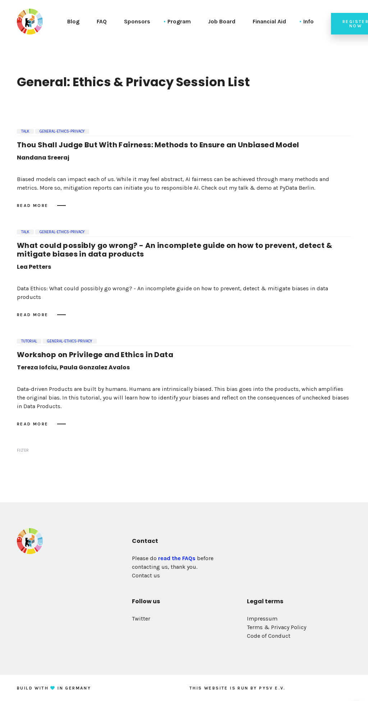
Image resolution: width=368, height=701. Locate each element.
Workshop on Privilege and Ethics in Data (95, 355)
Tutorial (29, 341)
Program (179, 21)
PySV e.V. (272, 688)
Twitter (141, 618)
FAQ (102, 21)
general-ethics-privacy (62, 131)
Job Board (221, 21)
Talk (25, 131)
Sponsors (137, 21)
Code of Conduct (268, 635)
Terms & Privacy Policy (276, 627)
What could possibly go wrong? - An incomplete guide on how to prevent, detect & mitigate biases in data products (174, 249)
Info (308, 21)
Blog (73, 21)
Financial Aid (269, 21)
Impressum (262, 618)
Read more (33, 205)
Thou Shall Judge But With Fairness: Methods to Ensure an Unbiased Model (158, 145)
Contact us (146, 575)
